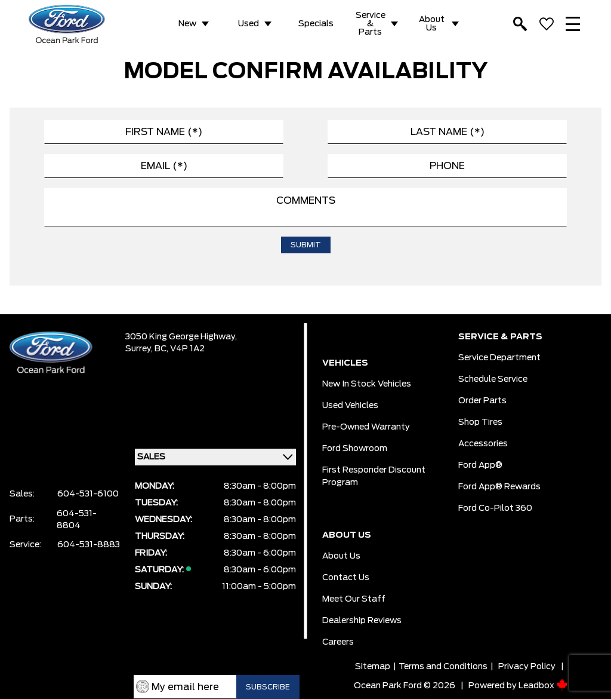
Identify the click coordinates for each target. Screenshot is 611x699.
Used (248, 24)
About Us (432, 24)
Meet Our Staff (353, 599)
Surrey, (140, 349)
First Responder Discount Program (373, 476)
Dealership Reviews (362, 621)
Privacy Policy (527, 667)
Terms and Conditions (443, 667)
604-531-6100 (88, 494)
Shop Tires (480, 422)
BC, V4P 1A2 (180, 349)
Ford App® (480, 465)
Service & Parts (370, 23)
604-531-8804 (77, 520)
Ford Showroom (354, 448)
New (187, 24)
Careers (338, 642)
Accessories (483, 444)
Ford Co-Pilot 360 (495, 508)
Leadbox (543, 686)
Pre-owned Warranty (366, 427)
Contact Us (345, 578)
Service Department (499, 358)
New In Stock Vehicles (366, 384)
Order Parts (482, 401)
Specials (316, 24)
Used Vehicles (350, 405)
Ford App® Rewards (499, 487)
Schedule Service (492, 379)
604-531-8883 (88, 545)
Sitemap (372, 667)
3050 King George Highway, (181, 337)
